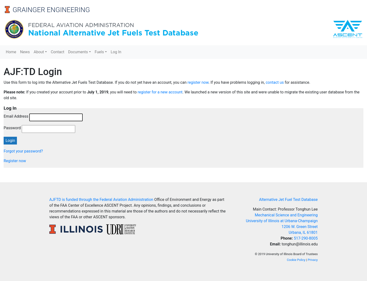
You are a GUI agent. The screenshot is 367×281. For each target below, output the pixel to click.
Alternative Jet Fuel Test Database (288, 199)
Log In (116, 52)
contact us (275, 82)
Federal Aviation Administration (126, 199)
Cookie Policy (296, 260)
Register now (15, 161)
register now (197, 82)
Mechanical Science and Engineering (286, 215)
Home (11, 52)
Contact (57, 52)
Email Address (16, 116)
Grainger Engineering (51, 10)
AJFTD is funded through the (74, 199)
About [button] (39, 52)
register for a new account (160, 92)
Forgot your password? (23, 151)
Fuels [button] (99, 52)
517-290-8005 (306, 238)
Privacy (313, 260)
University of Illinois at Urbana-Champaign (282, 221)
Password (12, 128)
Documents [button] (78, 52)
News (25, 52)
